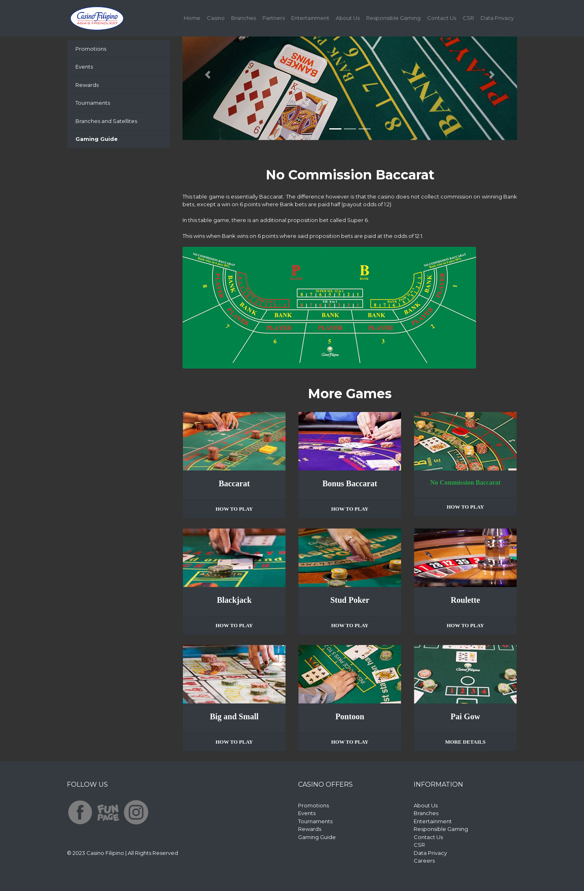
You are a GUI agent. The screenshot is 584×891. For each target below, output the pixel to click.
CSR (468, 18)
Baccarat (234, 483)
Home (194, 17)
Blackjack (234, 599)
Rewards (87, 85)
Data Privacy (497, 18)
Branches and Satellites (106, 121)
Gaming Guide (317, 837)
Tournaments (92, 102)
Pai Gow (465, 716)
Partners (273, 18)
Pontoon (349, 716)
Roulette (465, 599)
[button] (207, 75)
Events (84, 66)
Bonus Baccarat (349, 483)
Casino (216, 18)
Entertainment (310, 18)
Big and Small (234, 716)
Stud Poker (349, 599)
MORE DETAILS (465, 742)
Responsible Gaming (393, 18)
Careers (424, 860)
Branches (243, 18)
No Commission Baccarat (465, 482)
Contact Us (441, 18)
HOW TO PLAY (234, 509)
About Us (348, 18)
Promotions (90, 48)
